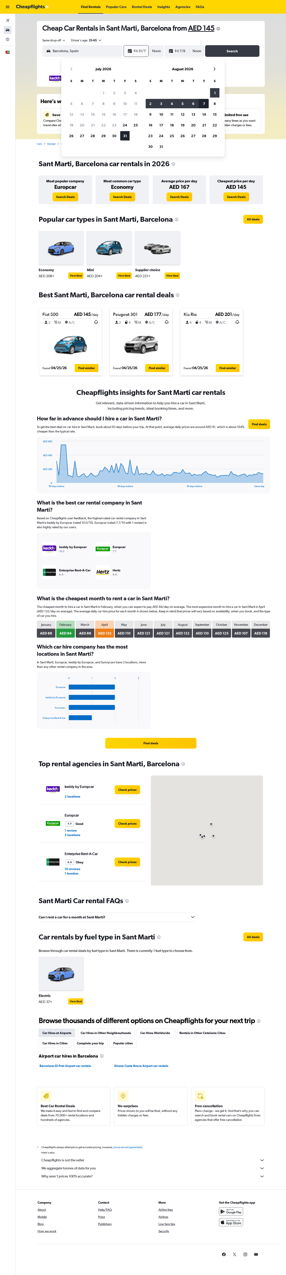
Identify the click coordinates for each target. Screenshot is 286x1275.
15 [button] (103, 114)
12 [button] (71, 114)
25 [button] (135, 125)
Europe (51, 143)
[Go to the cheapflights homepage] (32, 7)
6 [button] (82, 104)
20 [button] (82, 125)
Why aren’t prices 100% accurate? (153, 1176)
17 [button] (125, 114)
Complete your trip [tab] (90, 1043)
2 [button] (114, 93)
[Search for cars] (7, 30)
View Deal (76, 275)
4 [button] (136, 93)
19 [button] (71, 125)
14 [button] (93, 114)
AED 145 (201, 28)
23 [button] (114, 125)
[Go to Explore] (7, 39)
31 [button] (125, 136)
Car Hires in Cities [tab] (54, 1043)
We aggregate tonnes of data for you (153, 1168)
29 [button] (103, 136)
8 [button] (103, 104)
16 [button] (114, 114)
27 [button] (82, 136)
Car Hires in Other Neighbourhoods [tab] (106, 1033)
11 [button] (135, 104)
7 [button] (93, 104)
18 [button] (136, 114)
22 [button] (103, 125)
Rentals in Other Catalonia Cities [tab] (202, 1033)
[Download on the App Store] (231, 1222)
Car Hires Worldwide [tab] (155, 1033)
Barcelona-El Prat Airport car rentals (65, 1066)
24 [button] (125, 125)
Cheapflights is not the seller (153, 1160)
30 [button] (114, 136)
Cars (39, 143)
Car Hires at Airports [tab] (56, 1033)
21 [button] (93, 125)
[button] (8, 7)
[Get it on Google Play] (231, 1211)
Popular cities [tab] (123, 1043)
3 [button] (125, 93)
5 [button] (71, 104)
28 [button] (92, 136)
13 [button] (82, 114)
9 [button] (114, 104)
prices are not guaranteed (128, 1147)
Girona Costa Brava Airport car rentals (141, 1066)
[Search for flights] (7, 20)
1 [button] (103, 93)
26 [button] (71, 136)
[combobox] (54, 40)
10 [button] (125, 104)
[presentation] (218, 29)
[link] (65, 196)
